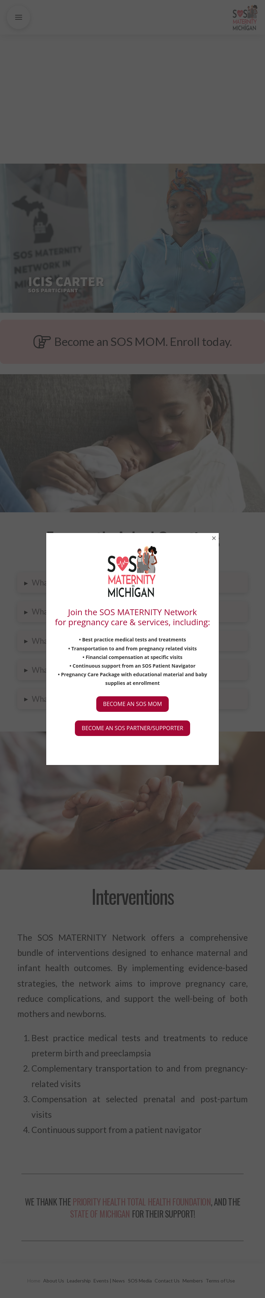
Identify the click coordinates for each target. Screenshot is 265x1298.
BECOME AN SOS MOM (132, 704)
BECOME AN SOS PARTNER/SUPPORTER (132, 728)
